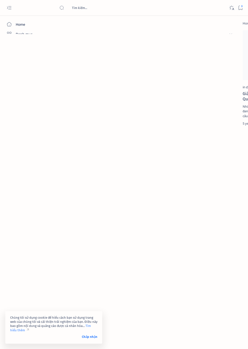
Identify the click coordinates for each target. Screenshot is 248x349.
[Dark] (231, 8)
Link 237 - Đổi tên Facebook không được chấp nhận (212, 201)
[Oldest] (160, 125)
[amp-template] (227, 267)
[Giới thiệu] (28, 59)
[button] (98, 35)
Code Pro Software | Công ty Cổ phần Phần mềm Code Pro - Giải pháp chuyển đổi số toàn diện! (141, 339)
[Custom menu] (28, 104)
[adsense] (227, 243)
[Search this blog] (95, 8)
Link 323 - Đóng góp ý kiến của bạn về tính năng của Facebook (214, 94)
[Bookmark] (240, 8)
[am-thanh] (195, 267)
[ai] (227, 255)
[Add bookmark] (108, 35)
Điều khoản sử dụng (194, 304)
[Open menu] (9, 8)
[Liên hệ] (28, 79)
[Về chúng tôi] (28, 69)
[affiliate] (195, 255)
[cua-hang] (209, 165)
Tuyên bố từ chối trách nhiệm (201, 309)
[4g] (227, 231)
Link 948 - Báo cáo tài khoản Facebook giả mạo (213, 132)
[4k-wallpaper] (195, 243)
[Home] (28, 24)
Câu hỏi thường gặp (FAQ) (198, 318)
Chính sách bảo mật (194, 313)
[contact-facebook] (214, 83)
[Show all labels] (190, 279)
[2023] (195, 231)
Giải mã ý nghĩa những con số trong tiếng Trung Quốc (85, 76)
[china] (68, 67)
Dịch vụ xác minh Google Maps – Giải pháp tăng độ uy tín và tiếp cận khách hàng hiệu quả (214, 177)
